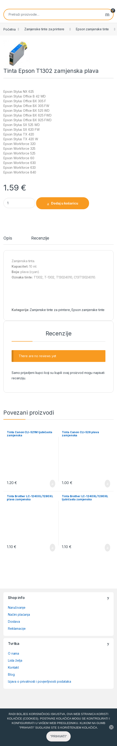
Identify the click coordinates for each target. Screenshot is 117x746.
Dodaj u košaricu (64, 203)
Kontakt (13, 667)
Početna (9, 29)
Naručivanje (16, 607)
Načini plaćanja (19, 614)
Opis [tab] (7, 238)
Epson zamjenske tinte (92, 29)
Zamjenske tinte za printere (44, 29)
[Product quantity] (19, 203)
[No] (111, 732)
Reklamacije (16, 628)
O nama (13, 653)
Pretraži (107, 14)
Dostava (14, 621)
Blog (11, 674)
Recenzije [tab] (40, 238)
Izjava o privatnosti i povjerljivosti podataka (39, 681)
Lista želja (15, 660)
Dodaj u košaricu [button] (52, 483)
